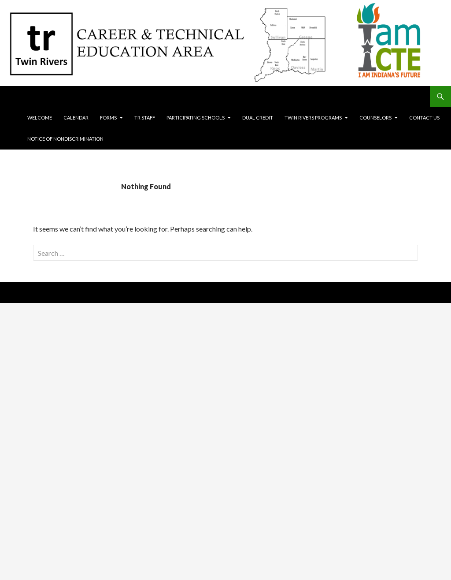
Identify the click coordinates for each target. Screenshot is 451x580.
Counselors (375, 117)
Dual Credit (257, 117)
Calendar (76, 117)
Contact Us (424, 117)
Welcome (39, 117)
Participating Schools (195, 117)
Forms (108, 117)
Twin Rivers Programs (313, 117)
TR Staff (144, 117)
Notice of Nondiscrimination (65, 139)
